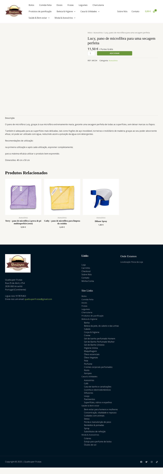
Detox (87, 424)
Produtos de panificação (40, 11)
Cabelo (87, 332)
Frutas (70, 5)
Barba (87, 322)
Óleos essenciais (92, 358)
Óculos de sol (90, 451)
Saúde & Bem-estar (39, 17)
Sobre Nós (122, 11)
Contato (135, 11)
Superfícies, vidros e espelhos (98, 407)
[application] (74, 11)
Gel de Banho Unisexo (94, 348)
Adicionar (114, 53)
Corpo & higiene (92, 335)
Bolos (31, 5)
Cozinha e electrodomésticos (97, 394)
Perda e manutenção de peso (98, 427)
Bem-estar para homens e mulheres (101, 414)
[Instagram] (152, 468)
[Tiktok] (157, 468)
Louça (87, 401)
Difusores (88, 398)
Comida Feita (45, 5)
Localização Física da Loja (132, 261)
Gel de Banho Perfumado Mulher (100, 345)
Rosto (87, 374)
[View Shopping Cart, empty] (150, 11)
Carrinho (86, 268)
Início (90, 32)
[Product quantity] (91, 53)
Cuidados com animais (94, 421)
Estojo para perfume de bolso (98, 448)
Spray (87, 434)
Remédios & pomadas (94, 431)
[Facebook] (141, 468)
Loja (84, 264)
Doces (59, 5)
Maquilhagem (90, 355)
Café (86, 388)
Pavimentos (89, 404)
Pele (86, 365)
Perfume (88, 368)
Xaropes (88, 378)
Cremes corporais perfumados (98, 371)
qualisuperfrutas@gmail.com (38, 299)
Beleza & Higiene (66, 11)
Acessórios (98, 32)
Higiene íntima (91, 352)
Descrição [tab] (10, 118)
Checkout (86, 271)
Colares (87, 444)
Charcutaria (98, 5)
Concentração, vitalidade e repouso (101, 418)
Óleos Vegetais (91, 361)
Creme (87, 339)
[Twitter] (146, 468)
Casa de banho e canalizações (98, 391)
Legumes (83, 5)
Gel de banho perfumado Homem (100, 342)
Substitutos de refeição (95, 437)
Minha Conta (88, 281)
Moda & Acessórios (65, 17)
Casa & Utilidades (89, 11)
